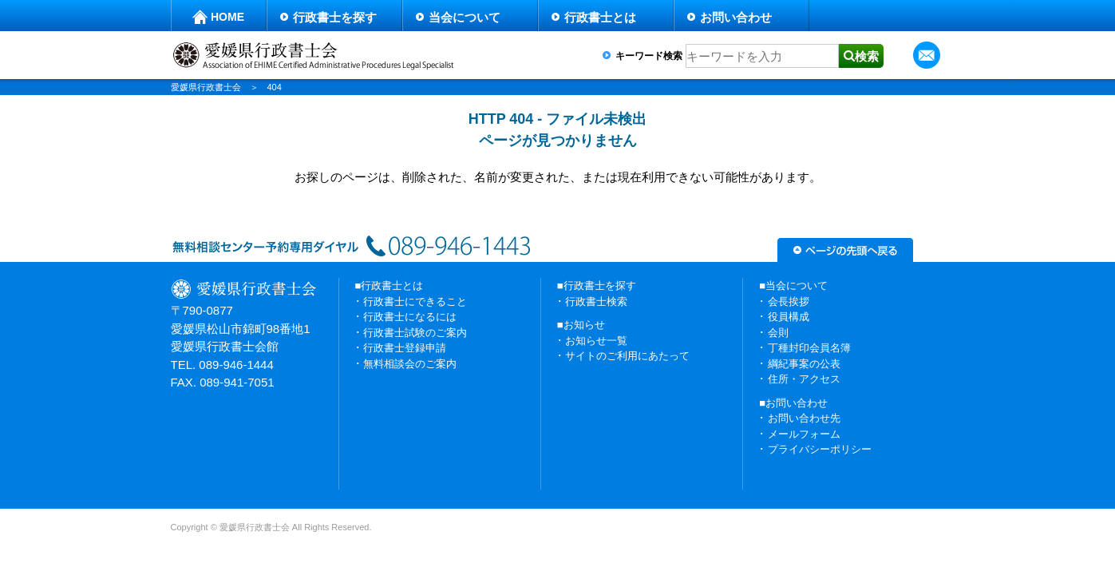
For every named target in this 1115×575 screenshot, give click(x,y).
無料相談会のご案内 (410, 364)
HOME (227, 16)
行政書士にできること (415, 301)
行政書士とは (600, 17)
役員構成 (788, 317)
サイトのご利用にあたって (627, 356)
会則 (778, 333)
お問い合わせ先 (804, 418)
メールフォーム (804, 434)
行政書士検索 (596, 301)
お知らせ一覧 (596, 341)
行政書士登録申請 (404, 348)
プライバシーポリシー (820, 449)
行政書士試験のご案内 (415, 333)
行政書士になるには (410, 317)
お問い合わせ (736, 17)
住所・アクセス (804, 379)
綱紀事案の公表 (804, 364)
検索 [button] (867, 56)
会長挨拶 (788, 301)
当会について (464, 17)
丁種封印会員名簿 (809, 348)
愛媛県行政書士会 (206, 87)
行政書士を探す (335, 17)
